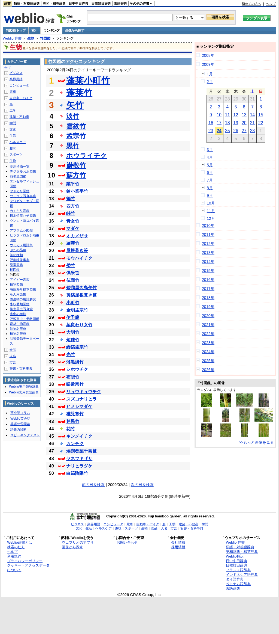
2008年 (208, 55)
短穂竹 (72, 339)
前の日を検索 (93, 484)
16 (210, 122)
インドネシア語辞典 (242, 575)
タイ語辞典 (235, 579)
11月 (211, 211)
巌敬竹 (76, 165)
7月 (210, 180)
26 (235, 130)
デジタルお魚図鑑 (23, 171)
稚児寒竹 (75, 413)
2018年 (208, 297)
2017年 (208, 288)
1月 (210, 74)
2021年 (208, 324)
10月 (211, 203)
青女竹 (72, 221)
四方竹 (72, 206)
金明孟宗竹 (77, 310)
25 (227, 130)
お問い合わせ (127, 542)
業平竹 (72, 184)
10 (219, 114)
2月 (210, 81)
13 (244, 114)
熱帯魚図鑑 (18, 176)
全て (7, 67)
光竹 (70, 354)
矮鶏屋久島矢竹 (81, 287)
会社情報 (178, 542)
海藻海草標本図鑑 (23, 289)
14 (252, 114)
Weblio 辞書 (12, 38)
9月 (210, 195)
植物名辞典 (18, 334)
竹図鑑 (45, 38)
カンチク (75, 443)
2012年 (208, 243)
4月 (210, 157)
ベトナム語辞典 (238, 584)
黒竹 (72, 145)
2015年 (208, 270)
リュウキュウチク (83, 391)
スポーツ (16, 154)
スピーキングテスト (25, 435)
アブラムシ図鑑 (21, 230)
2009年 (208, 64)
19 (235, 122)
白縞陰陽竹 (77, 473)
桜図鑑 (15, 270)
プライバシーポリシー (25, 561)
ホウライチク (86, 155)
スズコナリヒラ (81, 399)
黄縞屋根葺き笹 (81, 295)
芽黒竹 (72, 421)
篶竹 (70, 198)
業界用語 (16, 79)
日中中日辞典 (78, 3)
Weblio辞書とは (19, 542)
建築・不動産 (19, 117)
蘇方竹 (76, 175)
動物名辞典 (18, 329)
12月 (211, 218)
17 (219, 122)
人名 (13, 356)
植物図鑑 (16, 284)
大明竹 (72, 332)
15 (260, 114)
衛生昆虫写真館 (21, 309)
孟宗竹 (76, 136)
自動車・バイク (21, 98)
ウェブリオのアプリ (78, 542)
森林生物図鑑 (19, 324)
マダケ (72, 228)
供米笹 (72, 273)
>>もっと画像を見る (256, 442)
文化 (13, 129)
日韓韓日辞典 (101, 3)
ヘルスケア (18, 142)
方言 (13, 362)
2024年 (208, 351)
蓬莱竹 (79, 93)
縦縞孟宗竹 (77, 347)
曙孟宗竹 (75, 384)
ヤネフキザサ (79, 458)
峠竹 (70, 213)
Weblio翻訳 (235, 556)
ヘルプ (271, 4)
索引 (34, 30)
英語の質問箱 (20, 424)
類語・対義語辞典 (27, 3)
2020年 (208, 315)
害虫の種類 (18, 314)
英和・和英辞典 (54, 3)
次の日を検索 (142, 484)
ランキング (51, 30)
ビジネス (16, 73)
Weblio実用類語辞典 (23, 387)
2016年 (208, 279)
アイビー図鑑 (19, 280)
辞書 (7, 3)
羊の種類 (16, 255)
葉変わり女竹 (79, 324)
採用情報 (178, 547)
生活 (13, 136)
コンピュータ (19, 85)
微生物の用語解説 (23, 299)
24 (219, 130)
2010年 (208, 225)
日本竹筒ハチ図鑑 (23, 216)
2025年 (208, 361)
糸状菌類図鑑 (19, 304)
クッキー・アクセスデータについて (28, 567)
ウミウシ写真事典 (23, 196)
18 (227, 122)
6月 (210, 172)
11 (227, 114)
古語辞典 (120, 3)
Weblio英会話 (20, 418)
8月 (210, 188)
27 (244, 130)
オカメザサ (77, 235)
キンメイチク (79, 436)
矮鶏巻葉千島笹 (81, 451)
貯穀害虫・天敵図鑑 (24, 319)
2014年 (208, 261)
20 (244, 122)
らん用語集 (18, 294)
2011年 (208, 234)
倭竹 (70, 265)
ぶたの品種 (18, 250)
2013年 (208, 252)
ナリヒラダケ (79, 466)
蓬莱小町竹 (88, 80)
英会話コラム (20, 413)
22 (260, 122)
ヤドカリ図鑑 (19, 191)
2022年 (208, 333)
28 (252, 130)
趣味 (13, 148)
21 (252, 122)
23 (210, 130)
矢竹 (75, 105)
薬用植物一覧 (19, 166)
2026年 (208, 370)
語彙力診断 (18, 429)
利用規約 (14, 556)
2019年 (208, 306)
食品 (13, 350)
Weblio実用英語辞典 (23, 392)
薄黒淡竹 (75, 362)
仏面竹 (72, 280)
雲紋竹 (76, 126)
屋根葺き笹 (77, 250)
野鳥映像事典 (19, 260)
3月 (210, 149)
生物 (30, 38)
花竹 (70, 428)
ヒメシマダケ (79, 406)
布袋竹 (72, 377)
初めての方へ (251, 4)
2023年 (208, 342)
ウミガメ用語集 (21, 245)
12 (235, 114)
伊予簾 (72, 317)
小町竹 (72, 302)
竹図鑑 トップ (16, 30)
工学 (13, 110)
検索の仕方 (16, 547)
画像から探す (74, 30)
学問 (13, 123)
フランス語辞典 (238, 570)
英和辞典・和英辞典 (242, 552)
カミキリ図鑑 (19, 211)
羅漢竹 (72, 243)
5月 (210, 165)
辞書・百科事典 (21, 369)
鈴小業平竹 (77, 191)
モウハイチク (79, 258)
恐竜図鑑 (16, 265)
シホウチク (77, 369)
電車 (13, 92)
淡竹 (72, 116)
